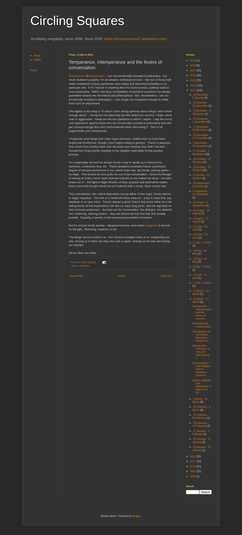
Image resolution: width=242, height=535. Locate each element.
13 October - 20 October (201, 169)
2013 (193, 90)
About (37, 55)
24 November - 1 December (201, 120)
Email (33, 70)
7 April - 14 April (202, 282)
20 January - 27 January (201, 440)
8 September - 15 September (200, 193)
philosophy (84, 266)
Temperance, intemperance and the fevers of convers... (201, 312)
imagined (151, 225)
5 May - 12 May (202, 266)
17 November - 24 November (201, 128)
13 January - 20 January (201, 449)
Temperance (76, 76)
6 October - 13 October (200, 177)
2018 (193, 65)
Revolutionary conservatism (201, 325)
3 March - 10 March (199, 400)
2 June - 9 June (202, 242)
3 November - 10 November (200, 144)
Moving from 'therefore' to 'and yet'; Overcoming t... (201, 352)
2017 (193, 70)
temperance (97, 76)
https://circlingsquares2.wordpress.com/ (135, 39)
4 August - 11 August (200, 220)
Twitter (37, 59)
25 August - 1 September (200, 204)
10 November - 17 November (201, 137)
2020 (193, 60)
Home (121, 276)
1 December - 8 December (201, 112)
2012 (193, 456)
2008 (193, 476)
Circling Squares (77, 20)
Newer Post (76, 276)
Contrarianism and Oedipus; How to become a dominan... (201, 369)
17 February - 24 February (200, 416)
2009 (193, 471)
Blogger (136, 516)
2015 (193, 80)
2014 (193, 85)
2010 (193, 466)
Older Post (166, 276)
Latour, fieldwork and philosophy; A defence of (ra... (201, 386)
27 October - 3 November (200, 152)
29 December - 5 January (201, 96)
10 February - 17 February (200, 424)
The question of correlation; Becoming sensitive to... (201, 336)
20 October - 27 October (201, 161)
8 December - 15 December (200, 104)
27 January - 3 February (200, 433)
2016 (193, 75)
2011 (193, 461)
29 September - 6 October (201, 185)
